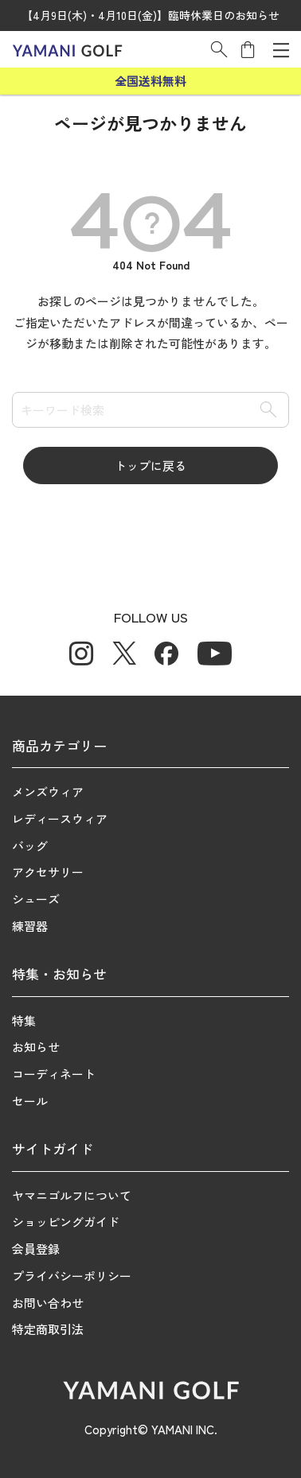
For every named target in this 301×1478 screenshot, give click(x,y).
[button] (219, 49)
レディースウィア (60, 818)
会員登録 (36, 1248)
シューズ (36, 898)
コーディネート (54, 1073)
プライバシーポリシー (71, 1275)
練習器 (30, 925)
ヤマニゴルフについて (71, 1195)
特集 (24, 1020)
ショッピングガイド (65, 1221)
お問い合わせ (48, 1302)
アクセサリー (48, 871)
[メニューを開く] (281, 49)
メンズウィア (48, 791)
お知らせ (36, 1046)
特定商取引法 (48, 1329)
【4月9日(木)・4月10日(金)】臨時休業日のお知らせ (151, 15)
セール (30, 1100)
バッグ (30, 845)
